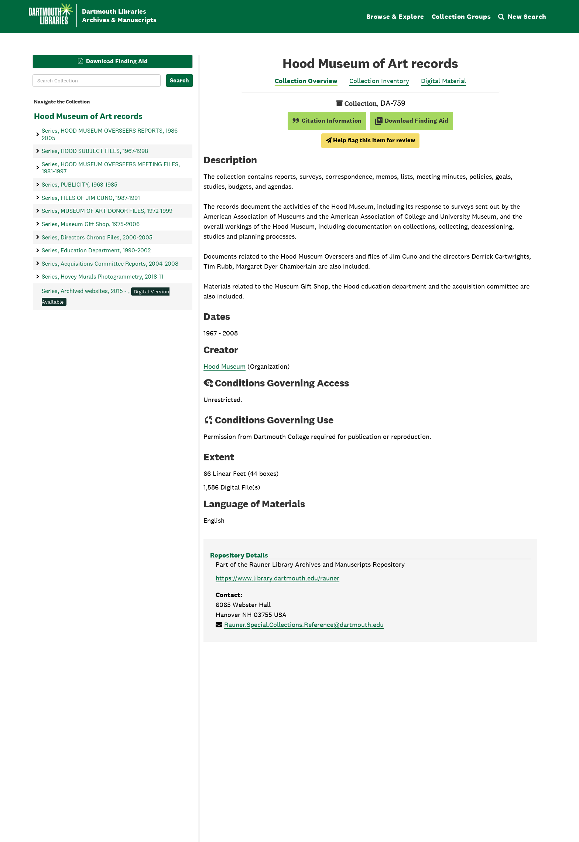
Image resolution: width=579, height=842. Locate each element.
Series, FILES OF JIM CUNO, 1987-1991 (91, 197)
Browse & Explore (395, 16)
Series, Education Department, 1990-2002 (96, 250)
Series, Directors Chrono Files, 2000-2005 (97, 237)
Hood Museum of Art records (88, 116)
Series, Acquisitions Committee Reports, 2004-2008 (110, 263)
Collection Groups (461, 16)
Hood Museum (224, 366)
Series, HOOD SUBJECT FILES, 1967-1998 (95, 151)
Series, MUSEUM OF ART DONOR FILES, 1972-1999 (107, 211)
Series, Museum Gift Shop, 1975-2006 (91, 224)
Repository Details (239, 555)
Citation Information (327, 121)
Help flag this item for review (370, 140)
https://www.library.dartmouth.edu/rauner (277, 578)
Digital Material (443, 80)
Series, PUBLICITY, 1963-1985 (79, 184)
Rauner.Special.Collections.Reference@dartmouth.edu (304, 624)
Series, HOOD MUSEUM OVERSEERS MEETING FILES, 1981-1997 (111, 167)
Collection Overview (306, 80)
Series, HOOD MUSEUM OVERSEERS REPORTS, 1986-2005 (111, 134)
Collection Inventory (379, 80)
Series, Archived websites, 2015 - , (105, 296)
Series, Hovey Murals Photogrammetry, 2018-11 (102, 276)
